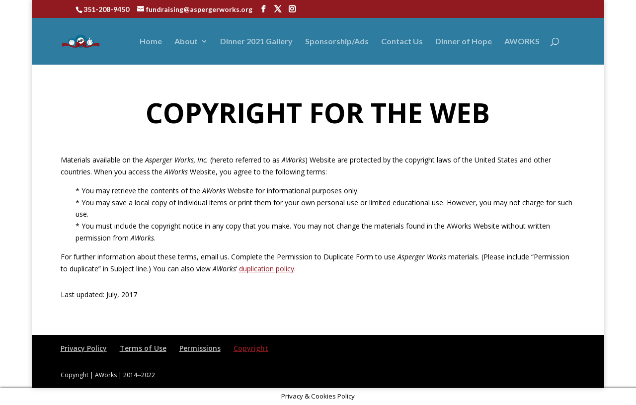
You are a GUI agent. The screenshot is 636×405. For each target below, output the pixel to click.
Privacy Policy (84, 348)
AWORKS (522, 42)
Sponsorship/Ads (337, 42)
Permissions (200, 348)
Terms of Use (143, 348)
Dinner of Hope (463, 42)
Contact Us (402, 42)
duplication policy (266, 268)
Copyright (251, 348)
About (186, 42)
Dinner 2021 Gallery (256, 42)
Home (151, 42)
